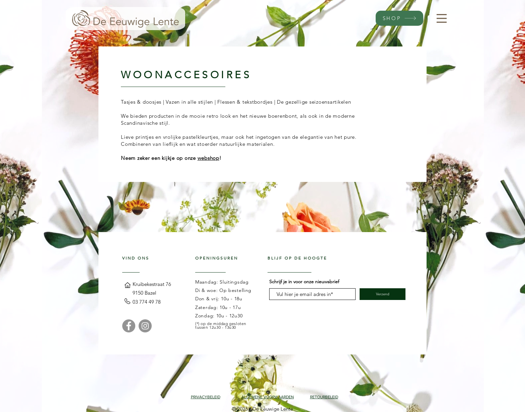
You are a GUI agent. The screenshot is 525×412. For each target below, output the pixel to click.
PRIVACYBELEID (205, 397)
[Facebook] (128, 325)
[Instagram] (145, 325)
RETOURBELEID (324, 397)
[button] (442, 18)
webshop (208, 158)
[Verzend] (382, 294)
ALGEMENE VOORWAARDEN (267, 397)
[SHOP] (399, 18)
